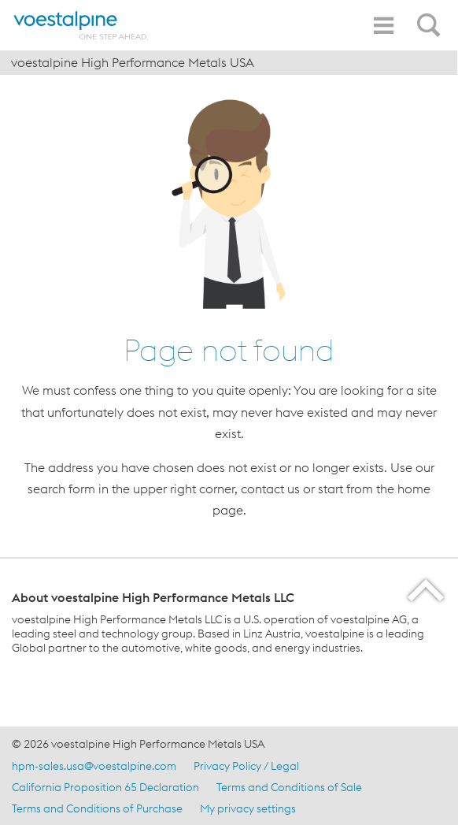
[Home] (81, 25)
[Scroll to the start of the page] (427, 589)
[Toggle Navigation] (383, 26)
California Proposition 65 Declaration (105, 787)
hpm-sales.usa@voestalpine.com (94, 766)
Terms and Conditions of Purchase (97, 808)
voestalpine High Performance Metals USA (132, 62)
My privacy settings (248, 808)
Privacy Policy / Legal (246, 766)
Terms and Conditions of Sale (289, 787)
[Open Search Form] (431, 16)
